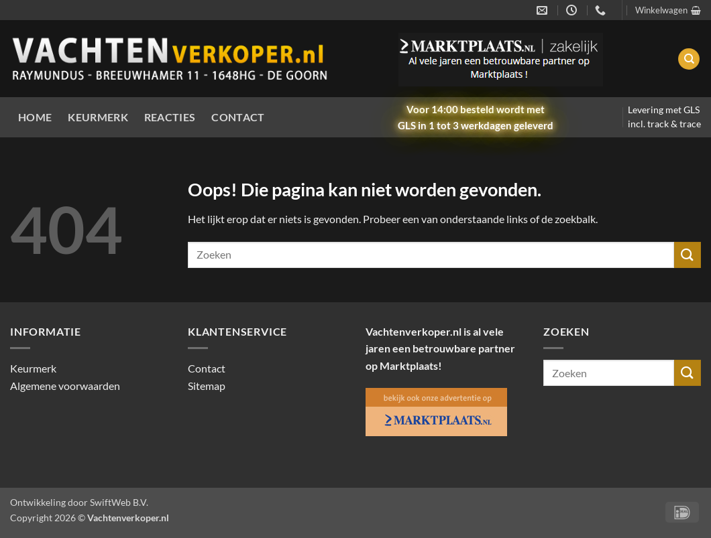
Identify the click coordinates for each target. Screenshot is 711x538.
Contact (237, 117)
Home (35, 117)
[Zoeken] (689, 59)
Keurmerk (98, 117)
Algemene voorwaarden (65, 385)
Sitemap (206, 385)
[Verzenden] (687, 255)
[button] (668, 10)
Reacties (170, 117)
